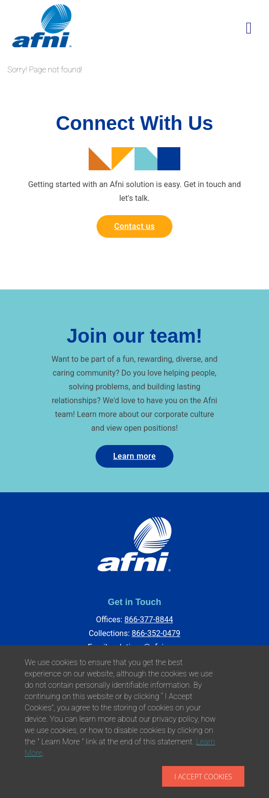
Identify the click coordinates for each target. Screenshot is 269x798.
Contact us (134, 226)
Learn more (134, 456)
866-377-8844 (148, 619)
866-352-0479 (156, 633)
